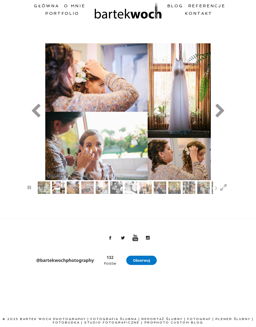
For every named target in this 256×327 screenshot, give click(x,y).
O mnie (74, 6)
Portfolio (62, 13)
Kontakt (198, 13)
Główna (46, 6)
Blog (175, 6)
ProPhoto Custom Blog (173, 322)
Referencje (207, 6)
